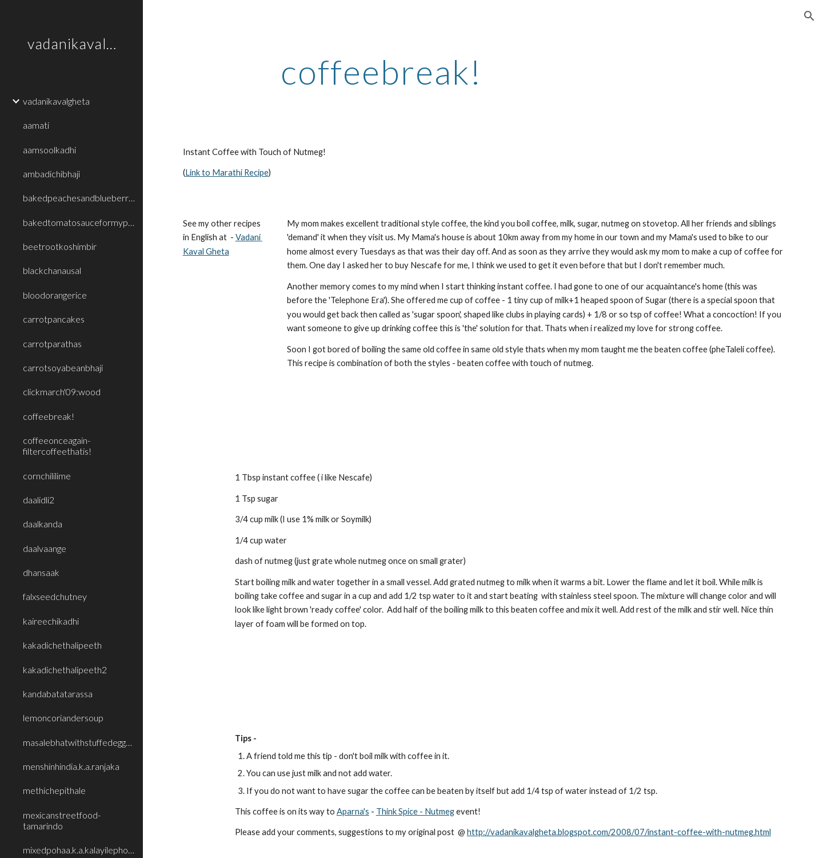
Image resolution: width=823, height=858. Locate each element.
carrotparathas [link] (52, 343)
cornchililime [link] (47, 475)
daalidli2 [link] (38, 499)
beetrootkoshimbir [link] (60, 246)
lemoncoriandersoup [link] (63, 717)
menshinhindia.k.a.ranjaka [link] (71, 766)
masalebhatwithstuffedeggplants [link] (79, 742)
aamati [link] (36, 125)
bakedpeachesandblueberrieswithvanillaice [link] (79, 197)
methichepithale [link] (54, 790)
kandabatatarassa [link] (58, 693)
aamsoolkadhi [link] (49, 149)
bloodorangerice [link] (55, 294)
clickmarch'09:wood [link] (62, 391)
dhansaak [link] (41, 572)
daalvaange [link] (44, 548)
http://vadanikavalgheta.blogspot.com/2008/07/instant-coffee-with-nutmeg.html (619, 832)
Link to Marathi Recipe (227, 172)
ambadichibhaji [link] (51, 173)
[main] (381, 71)
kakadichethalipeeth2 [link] (65, 669)
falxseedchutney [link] (55, 596)
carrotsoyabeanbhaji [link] (63, 367)
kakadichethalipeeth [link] (62, 644)
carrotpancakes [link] (54, 318)
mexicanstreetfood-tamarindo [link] (62, 820)
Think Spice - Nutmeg (415, 811)
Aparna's (353, 811)
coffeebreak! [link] (48, 416)
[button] (809, 16)
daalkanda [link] (42, 523)
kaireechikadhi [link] (51, 620)
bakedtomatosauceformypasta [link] (79, 222)
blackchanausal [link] (52, 270)
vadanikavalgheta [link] (56, 101)
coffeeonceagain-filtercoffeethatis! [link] (57, 445)
